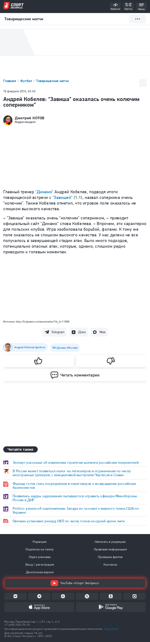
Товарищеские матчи (52, 81)
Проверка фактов (110, 557)
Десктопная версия (39, 572)
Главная (10, 81)
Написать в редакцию (110, 542)
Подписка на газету (40, 549)
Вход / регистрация (40, 564)
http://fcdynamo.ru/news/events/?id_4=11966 (43, 321)
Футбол (26, 81)
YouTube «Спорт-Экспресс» (75, 583)
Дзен (82, 332)
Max (103, 332)
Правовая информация (110, 549)
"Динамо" (44, 191)
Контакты (110, 564)
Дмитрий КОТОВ (29, 118)
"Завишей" (62, 197)
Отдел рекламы (40, 557)
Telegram (57, 332)
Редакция (39, 542)
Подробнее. (111, 628)
